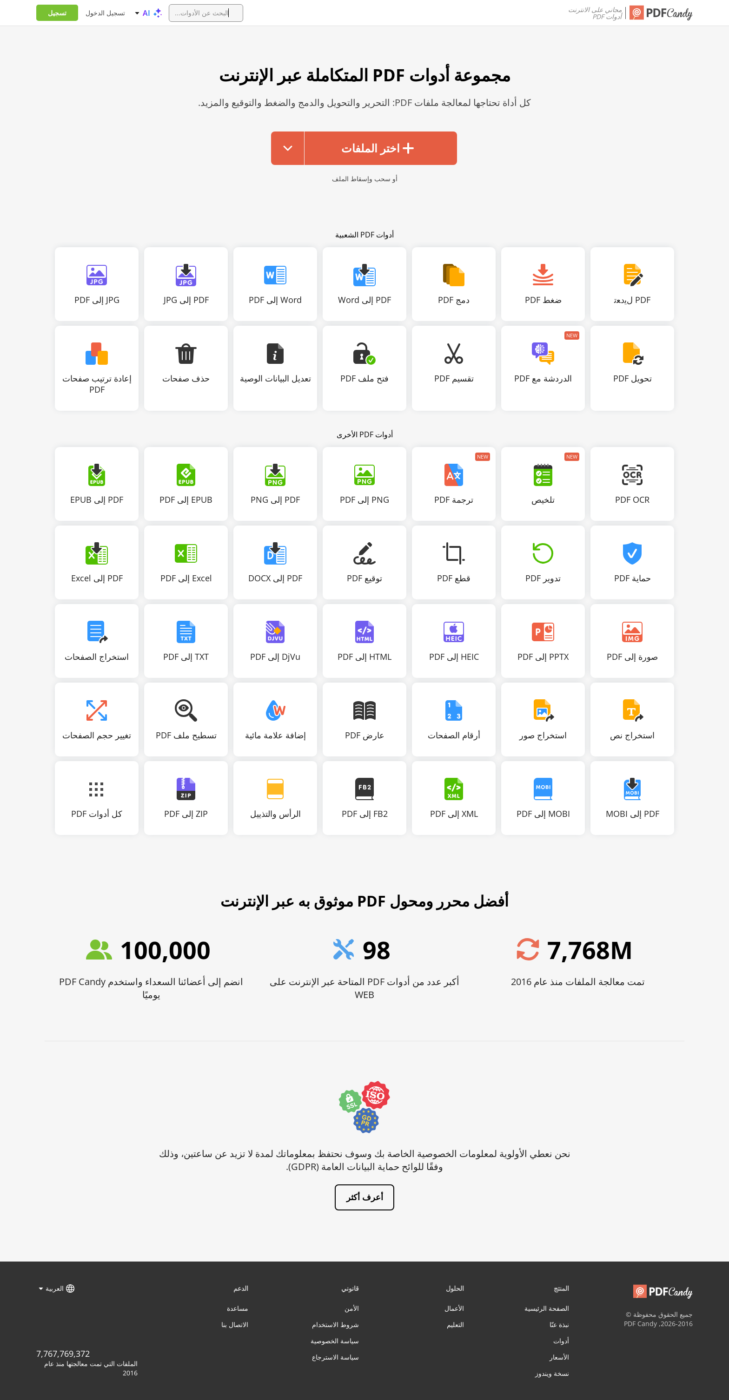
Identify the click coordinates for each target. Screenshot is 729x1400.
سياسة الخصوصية (335, 1340)
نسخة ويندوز (552, 1373)
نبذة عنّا (559, 1324)
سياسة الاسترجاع (335, 1357)
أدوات (561, 1340)
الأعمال (454, 1308)
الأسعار (559, 1357)
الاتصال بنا (234, 1324)
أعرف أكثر (364, 1197)
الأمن (352, 1308)
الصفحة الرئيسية (546, 1308)
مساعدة (237, 1308)
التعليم (455, 1324)
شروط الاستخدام (335, 1324)
